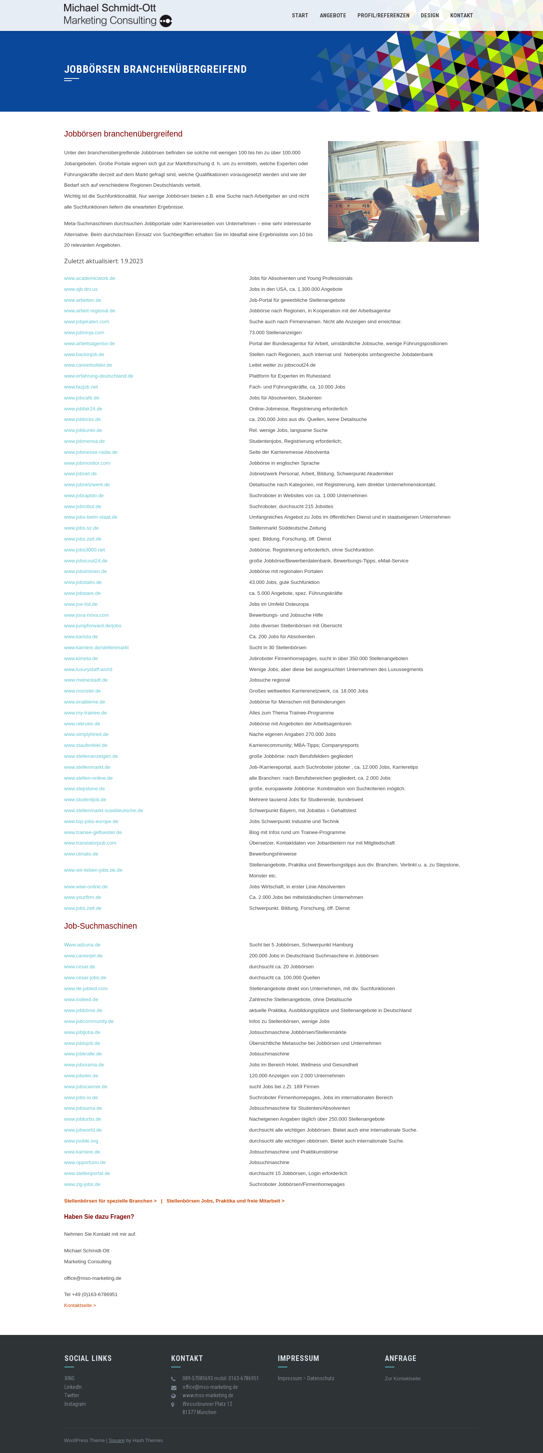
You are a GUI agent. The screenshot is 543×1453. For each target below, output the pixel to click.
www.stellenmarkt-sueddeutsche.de (103, 810)
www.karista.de (81, 636)
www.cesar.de (79, 966)
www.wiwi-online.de (86, 886)
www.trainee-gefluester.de (93, 832)
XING (69, 1378)
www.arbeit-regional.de (89, 310)
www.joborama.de (84, 1064)
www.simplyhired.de (86, 734)
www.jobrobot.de (82, 506)
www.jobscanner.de (85, 1086)
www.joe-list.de (81, 604)
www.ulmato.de (81, 854)
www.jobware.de (82, 593)
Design (430, 15)
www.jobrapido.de (84, 495)
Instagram (75, 1404)
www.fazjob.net (81, 387)
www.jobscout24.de (85, 561)
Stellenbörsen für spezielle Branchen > (110, 1201)
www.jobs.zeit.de (82, 539)
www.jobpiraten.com (86, 321)
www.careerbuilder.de (88, 365)
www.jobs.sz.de (81, 528)
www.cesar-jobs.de (85, 977)
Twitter (71, 1395)
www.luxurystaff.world (88, 669)
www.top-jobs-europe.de (91, 821)
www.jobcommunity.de (89, 1021)
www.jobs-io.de (81, 1097)
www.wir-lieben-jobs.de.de (93, 870)
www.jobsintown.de (85, 571)
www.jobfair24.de (83, 409)
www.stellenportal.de (87, 1173)
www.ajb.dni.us (81, 289)
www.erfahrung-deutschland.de (98, 376)
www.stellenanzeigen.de (91, 756)
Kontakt (461, 15)
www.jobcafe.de (81, 398)
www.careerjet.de (83, 955)
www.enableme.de (84, 702)
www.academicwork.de (89, 278)
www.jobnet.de (80, 473)
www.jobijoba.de (82, 1032)
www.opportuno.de (85, 1162)
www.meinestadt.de (86, 680)
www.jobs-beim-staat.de (90, 517)
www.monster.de (82, 691)
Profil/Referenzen (383, 15)
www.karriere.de (82, 1152)
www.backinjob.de (84, 354)
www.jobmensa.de (84, 441)
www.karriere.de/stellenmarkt (97, 647)
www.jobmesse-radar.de (91, 452)
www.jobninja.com (84, 332)
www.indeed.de (81, 999)
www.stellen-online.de (88, 778)
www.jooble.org (81, 1141)
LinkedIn (73, 1387)
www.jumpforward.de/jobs (92, 625)
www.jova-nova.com (86, 615)
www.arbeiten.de (82, 300)
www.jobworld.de (83, 1130)
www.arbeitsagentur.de (89, 343)
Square (117, 1440)
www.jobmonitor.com (87, 463)
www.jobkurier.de (83, 430)
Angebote (333, 15)
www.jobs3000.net (84, 550)
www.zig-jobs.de (82, 1184)
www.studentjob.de (85, 799)
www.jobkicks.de (82, 419)
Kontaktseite (407, 1378)
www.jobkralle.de (83, 1054)
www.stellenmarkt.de (87, 767)
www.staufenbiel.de (85, 745)
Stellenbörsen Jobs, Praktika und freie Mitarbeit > (226, 1201)
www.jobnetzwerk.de (87, 484)
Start (300, 15)
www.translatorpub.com (90, 843)
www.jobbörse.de (83, 1010)
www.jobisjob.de (82, 1043)
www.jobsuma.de (83, 1108)
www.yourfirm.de (82, 897)
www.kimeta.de (81, 658)
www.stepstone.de (84, 788)
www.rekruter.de (82, 723)
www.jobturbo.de (82, 1119)
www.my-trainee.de (85, 713)
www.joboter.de (81, 1075)
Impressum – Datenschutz (306, 1378)
